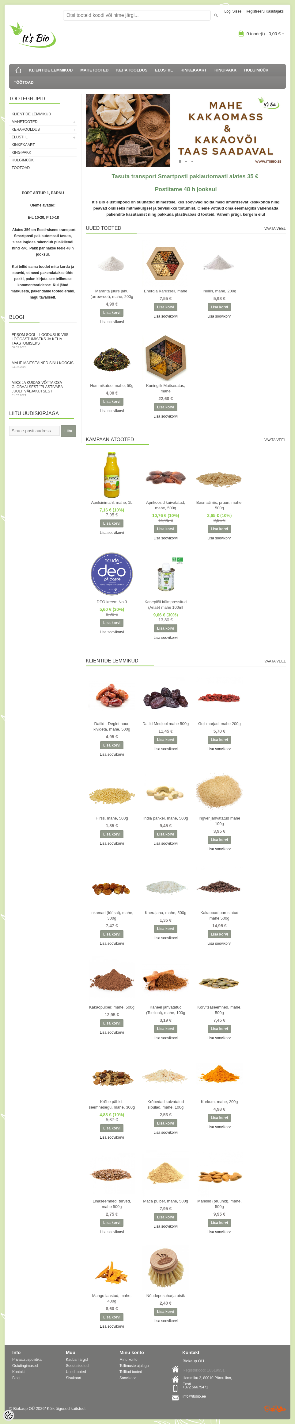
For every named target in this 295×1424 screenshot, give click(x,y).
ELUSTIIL (164, 70)
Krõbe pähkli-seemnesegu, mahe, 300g (112, 1104)
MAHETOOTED (94, 70)
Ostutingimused (25, 1366)
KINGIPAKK (225, 70)
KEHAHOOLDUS (132, 70)
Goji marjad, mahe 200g (219, 723)
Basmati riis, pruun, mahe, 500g (219, 505)
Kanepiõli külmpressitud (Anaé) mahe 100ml (166, 605)
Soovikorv (127, 1378)
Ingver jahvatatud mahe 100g (219, 821)
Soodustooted (77, 1366)
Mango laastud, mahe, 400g (112, 1298)
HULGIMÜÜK (256, 70)
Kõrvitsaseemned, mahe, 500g (219, 1010)
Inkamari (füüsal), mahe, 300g (111, 915)
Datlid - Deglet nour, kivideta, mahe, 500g (111, 726)
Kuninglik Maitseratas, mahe (165, 388)
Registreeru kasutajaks (265, 11)
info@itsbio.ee (194, 1396)
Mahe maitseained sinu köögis (43, 365)
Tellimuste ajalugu (134, 1366)
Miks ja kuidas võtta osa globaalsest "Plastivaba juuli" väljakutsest (43, 388)
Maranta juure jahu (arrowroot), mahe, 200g (111, 294)
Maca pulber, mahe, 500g (165, 1201)
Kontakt (18, 1372)
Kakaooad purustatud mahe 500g (219, 915)
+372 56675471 (195, 1387)
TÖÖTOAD (24, 82)
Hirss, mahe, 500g (112, 818)
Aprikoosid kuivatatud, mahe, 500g (165, 505)
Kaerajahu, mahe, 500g (165, 912)
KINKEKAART (193, 70)
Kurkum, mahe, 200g (219, 1101)
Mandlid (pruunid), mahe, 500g (219, 1204)
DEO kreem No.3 (112, 602)
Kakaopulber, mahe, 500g (111, 1007)
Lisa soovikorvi (112, 322)
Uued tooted (76, 1372)
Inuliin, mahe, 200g (219, 291)
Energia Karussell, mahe (165, 291)
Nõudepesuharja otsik (165, 1295)
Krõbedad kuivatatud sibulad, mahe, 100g (165, 1104)
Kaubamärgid (77, 1359)
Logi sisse (233, 11)
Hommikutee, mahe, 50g (112, 385)
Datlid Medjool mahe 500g (165, 723)
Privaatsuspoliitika (27, 1359)
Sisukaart (73, 1378)
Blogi (16, 1378)
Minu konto (128, 1359)
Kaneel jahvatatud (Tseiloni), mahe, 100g (165, 1010)
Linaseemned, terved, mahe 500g (112, 1204)
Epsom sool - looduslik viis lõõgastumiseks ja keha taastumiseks (43, 341)
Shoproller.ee (275, 1409)
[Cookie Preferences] (8, 1415)
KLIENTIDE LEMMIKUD (51, 70)
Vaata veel (275, 228)
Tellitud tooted (130, 1372)
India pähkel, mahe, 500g (165, 818)
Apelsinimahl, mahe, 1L (111, 502)
